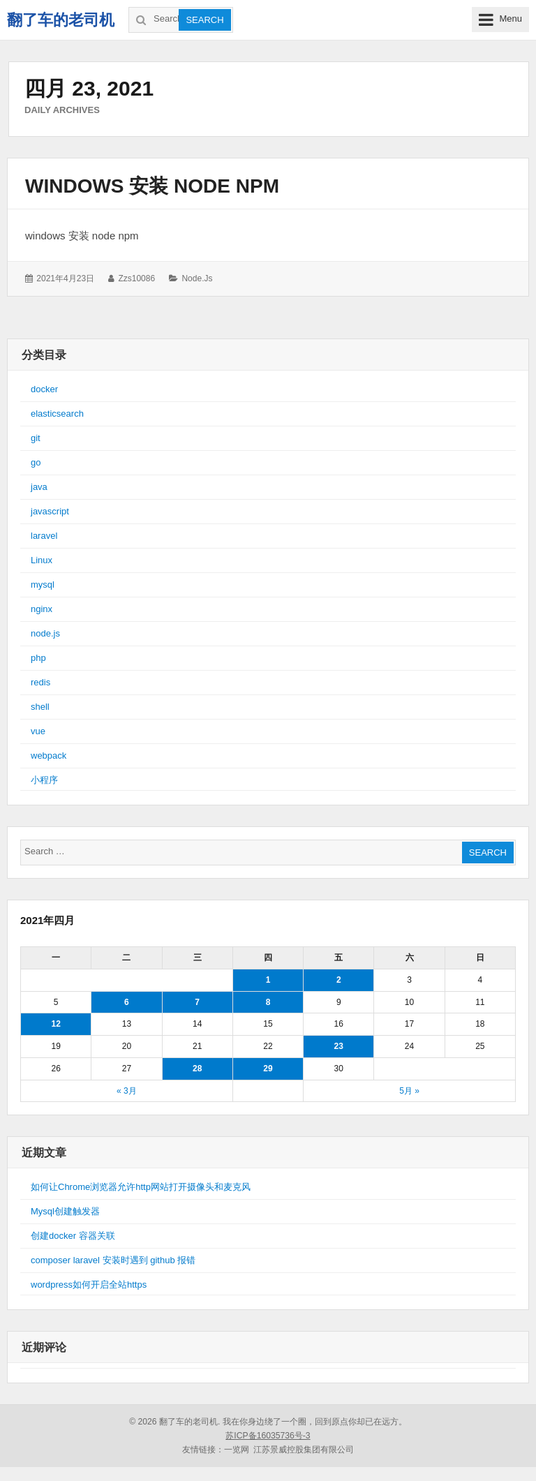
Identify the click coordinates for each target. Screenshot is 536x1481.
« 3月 (127, 1091)
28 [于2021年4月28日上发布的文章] (197, 1068)
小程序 (44, 780)
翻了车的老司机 (60, 20)
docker (44, 389)
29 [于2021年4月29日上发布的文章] (267, 1068)
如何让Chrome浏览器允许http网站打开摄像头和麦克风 (141, 1187)
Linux (41, 560)
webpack (48, 755)
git (35, 438)
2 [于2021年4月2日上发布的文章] (338, 980)
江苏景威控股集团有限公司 (303, 1449)
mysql (42, 584)
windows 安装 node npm (152, 186)
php (38, 658)
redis (40, 682)
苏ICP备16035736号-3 (267, 1436)
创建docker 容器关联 (73, 1235)
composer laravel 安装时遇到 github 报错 (113, 1260)
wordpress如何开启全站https (89, 1284)
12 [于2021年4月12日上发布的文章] (55, 1024)
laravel (44, 535)
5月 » (409, 1091)
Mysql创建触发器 (65, 1211)
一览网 (236, 1449)
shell (40, 706)
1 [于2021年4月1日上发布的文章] (268, 980)
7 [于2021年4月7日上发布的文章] (197, 1002)
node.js (196, 278)
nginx (41, 609)
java (39, 487)
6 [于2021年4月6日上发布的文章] (126, 1002)
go (35, 462)
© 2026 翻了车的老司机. (174, 1422)
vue (38, 731)
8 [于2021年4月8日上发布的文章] (268, 1002)
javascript (50, 511)
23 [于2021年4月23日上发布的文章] (338, 1046)
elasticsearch (57, 413)
